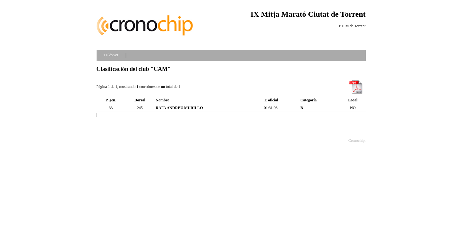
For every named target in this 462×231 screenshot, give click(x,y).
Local (352, 100)
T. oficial (271, 100)
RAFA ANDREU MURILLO (179, 108)
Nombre (162, 100)
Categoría (308, 100)
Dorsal (139, 100)
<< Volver (110, 55)
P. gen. (111, 100)
